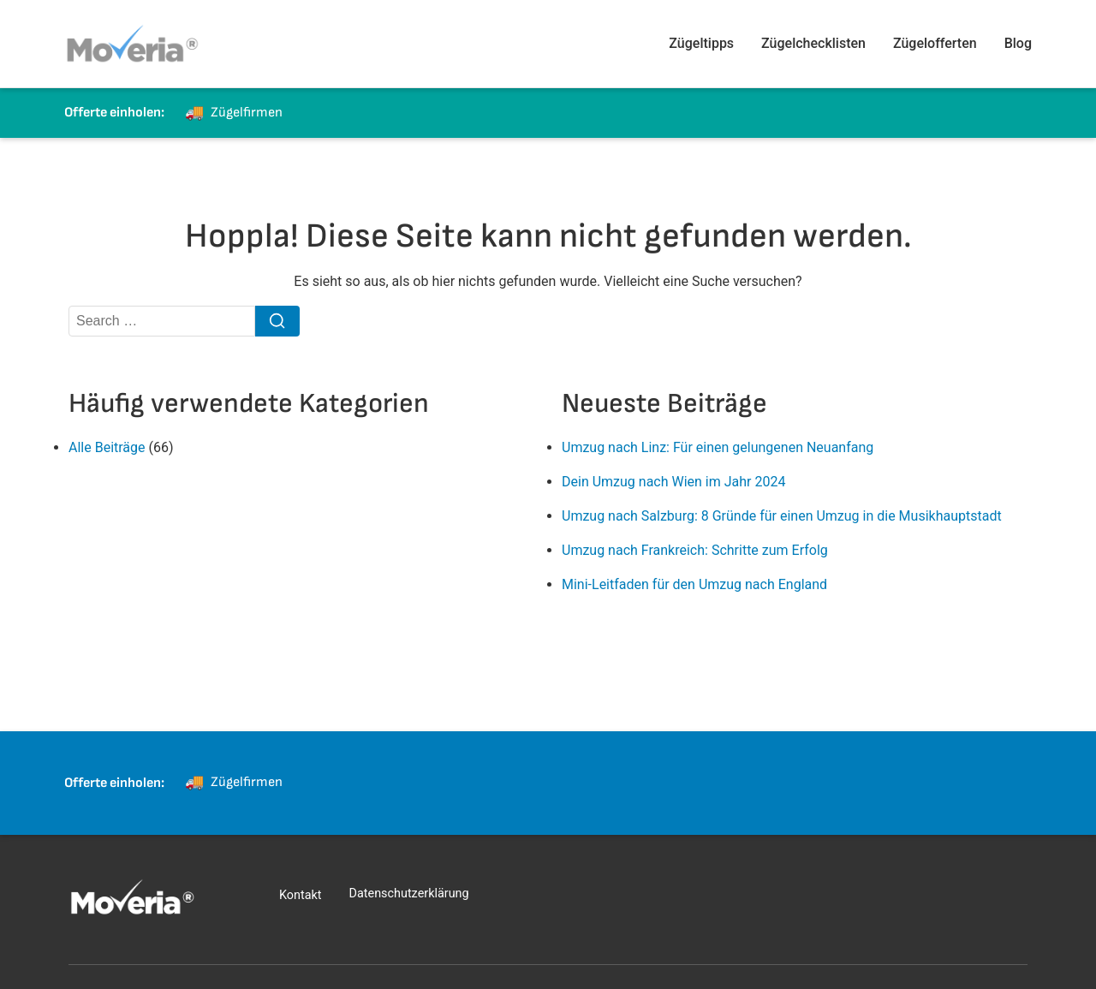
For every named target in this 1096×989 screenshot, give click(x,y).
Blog (1018, 43)
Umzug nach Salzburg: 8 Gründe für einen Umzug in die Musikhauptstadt (782, 516)
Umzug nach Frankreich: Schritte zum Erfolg (695, 550)
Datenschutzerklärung (409, 893)
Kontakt (300, 895)
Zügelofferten (935, 43)
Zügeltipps (701, 43)
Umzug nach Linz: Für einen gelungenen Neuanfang (717, 447)
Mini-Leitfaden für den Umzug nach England (694, 584)
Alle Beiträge (107, 447)
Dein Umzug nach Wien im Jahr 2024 (673, 482)
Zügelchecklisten (813, 43)
